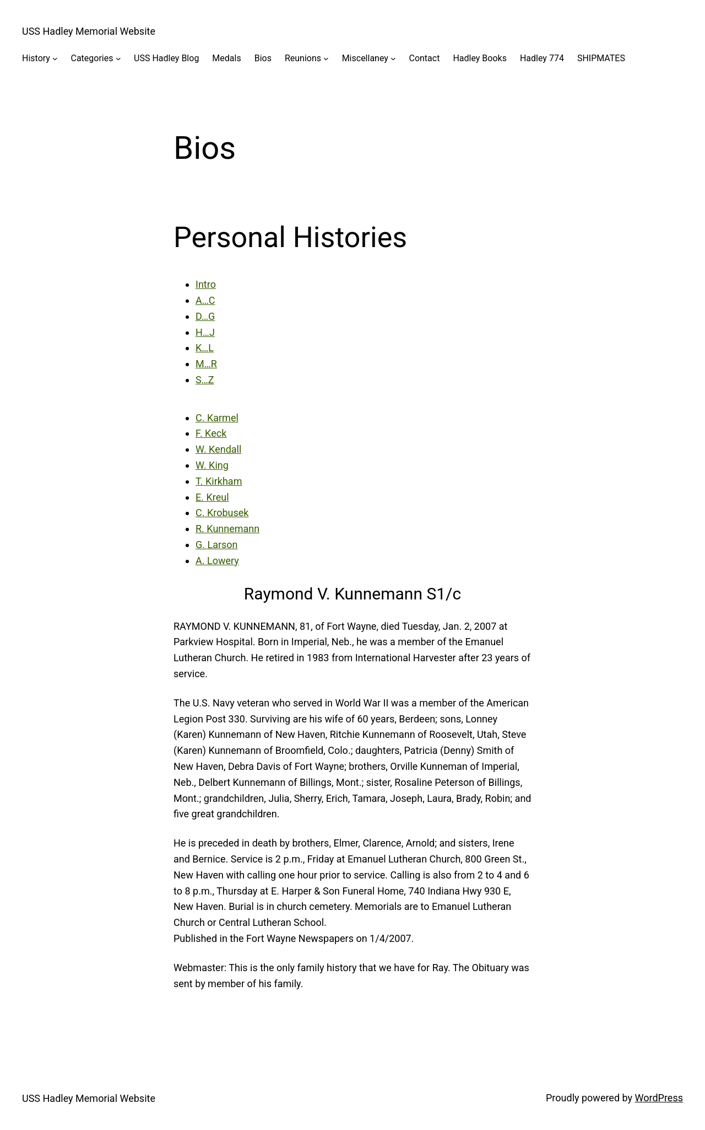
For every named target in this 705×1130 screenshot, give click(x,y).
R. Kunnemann (227, 528)
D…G (205, 316)
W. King (212, 465)
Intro (206, 284)
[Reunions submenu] (326, 58)
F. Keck (211, 433)
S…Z (205, 379)
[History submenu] (55, 58)
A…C (205, 300)
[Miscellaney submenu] (393, 58)
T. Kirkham (219, 481)
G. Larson (217, 544)
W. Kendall (218, 449)
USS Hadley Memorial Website (88, 31)
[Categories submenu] (118, 58)
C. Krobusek (222, 512)
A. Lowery (217, 560)
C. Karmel (217, 418)
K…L (205, 348)
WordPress (659, 1098)
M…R (206, 363)
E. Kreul (212, 497)
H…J (205, 332)
